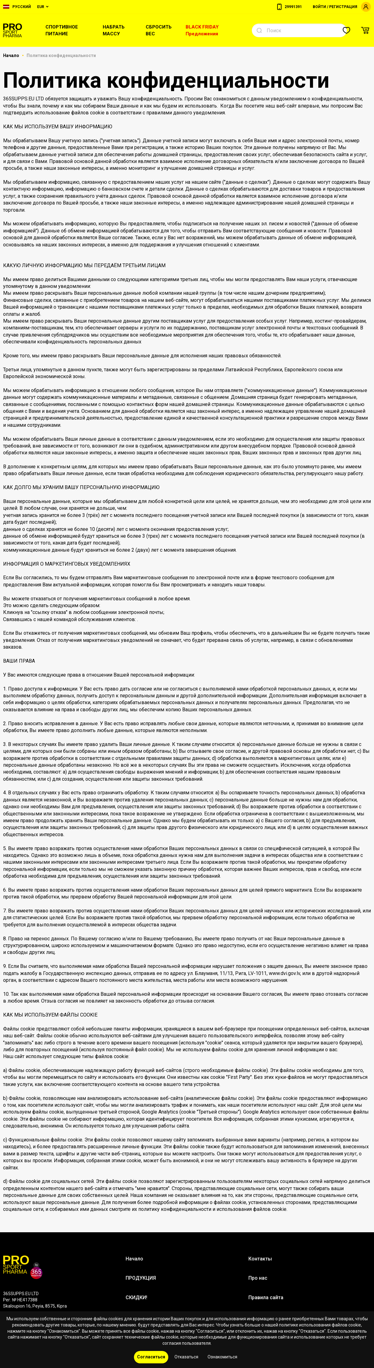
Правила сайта (265, 1297)
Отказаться (186, 1356)
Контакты (260, 1259)
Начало (11, 55)
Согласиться (151, 1356)
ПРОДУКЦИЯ (141, 1278)
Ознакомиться (222, 1356)
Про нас (257, 1278)
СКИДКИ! (136, 1297)
